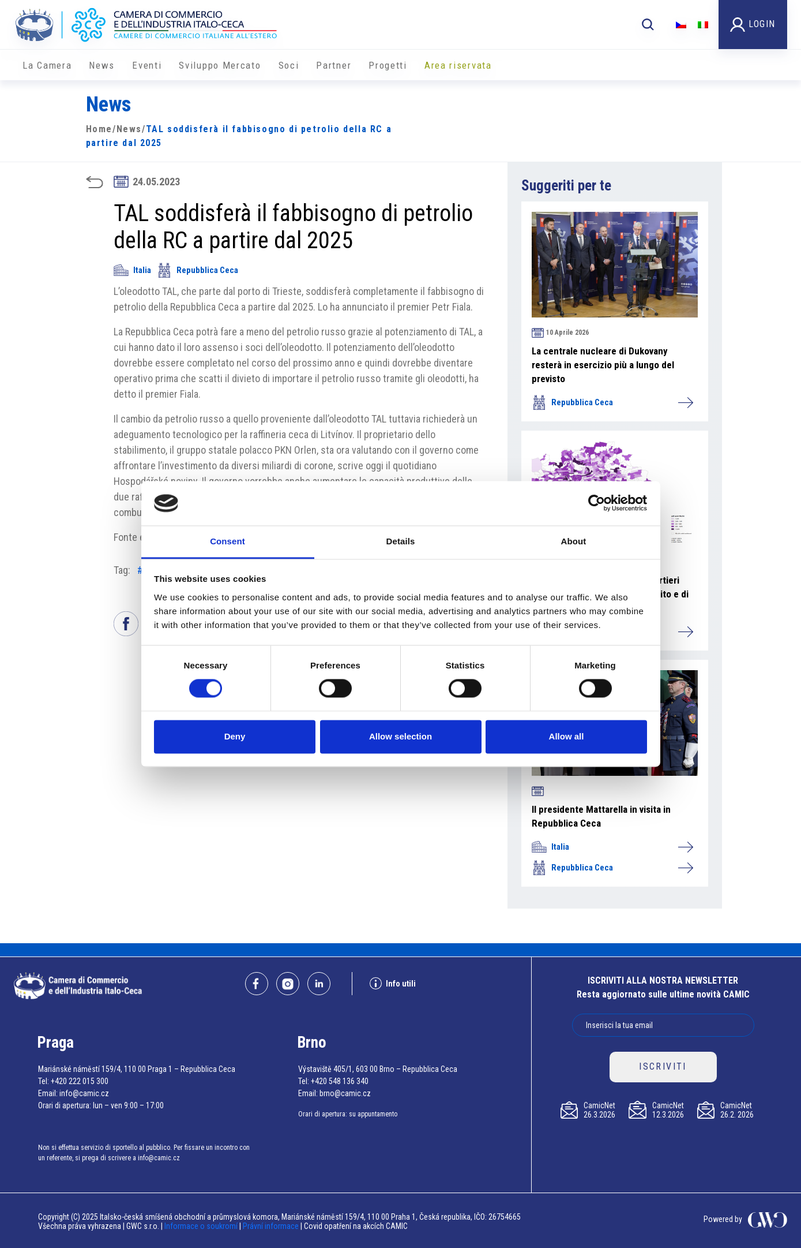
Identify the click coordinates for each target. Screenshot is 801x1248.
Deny (235, 736)
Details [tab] (400, 541)
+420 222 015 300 (79, 1081)
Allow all (566, 736)
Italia (132, 270)
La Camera (47, 65)
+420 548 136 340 (339, 1081)
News (102, 65)
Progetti (387, 65)
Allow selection (400, 736)
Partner (333, 65)
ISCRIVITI (663, 1066)
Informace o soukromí (201, 1226)
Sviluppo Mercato (220, 65)
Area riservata (458, 65)
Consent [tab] (227, 541)
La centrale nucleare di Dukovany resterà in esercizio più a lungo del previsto (603, 364)
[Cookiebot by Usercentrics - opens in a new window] (596, 503)
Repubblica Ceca (197, 270)
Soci (289, 65)
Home (99, 129)
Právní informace (271, 1226)
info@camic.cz (84, 1093)
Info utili (393, 983)
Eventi (146, 65)
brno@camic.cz (345, 1093)
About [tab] (573, 541)
